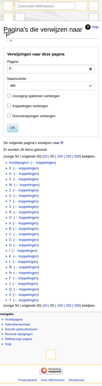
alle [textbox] (13, 85)
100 (60, 156)
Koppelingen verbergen (30, 106)
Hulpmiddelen (93, 17)
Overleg (19, 17)
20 (46, 156)
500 (77, 156)
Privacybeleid (27, 380)
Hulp (95, 27)
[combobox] (51, 69)
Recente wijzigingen (19, 334)
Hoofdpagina (19, 163)
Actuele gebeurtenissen (21, 329)
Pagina (8, 17)
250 (68, 156)
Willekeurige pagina (18, 339)
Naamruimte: (17, 79)
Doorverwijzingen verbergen (34, 116)
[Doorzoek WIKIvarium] (46, 6)
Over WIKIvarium (52, 380)
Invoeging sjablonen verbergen (36, 96)
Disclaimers (77, 380)
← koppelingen (43, 163)
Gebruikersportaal (17, 324)
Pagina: (13, 62)
